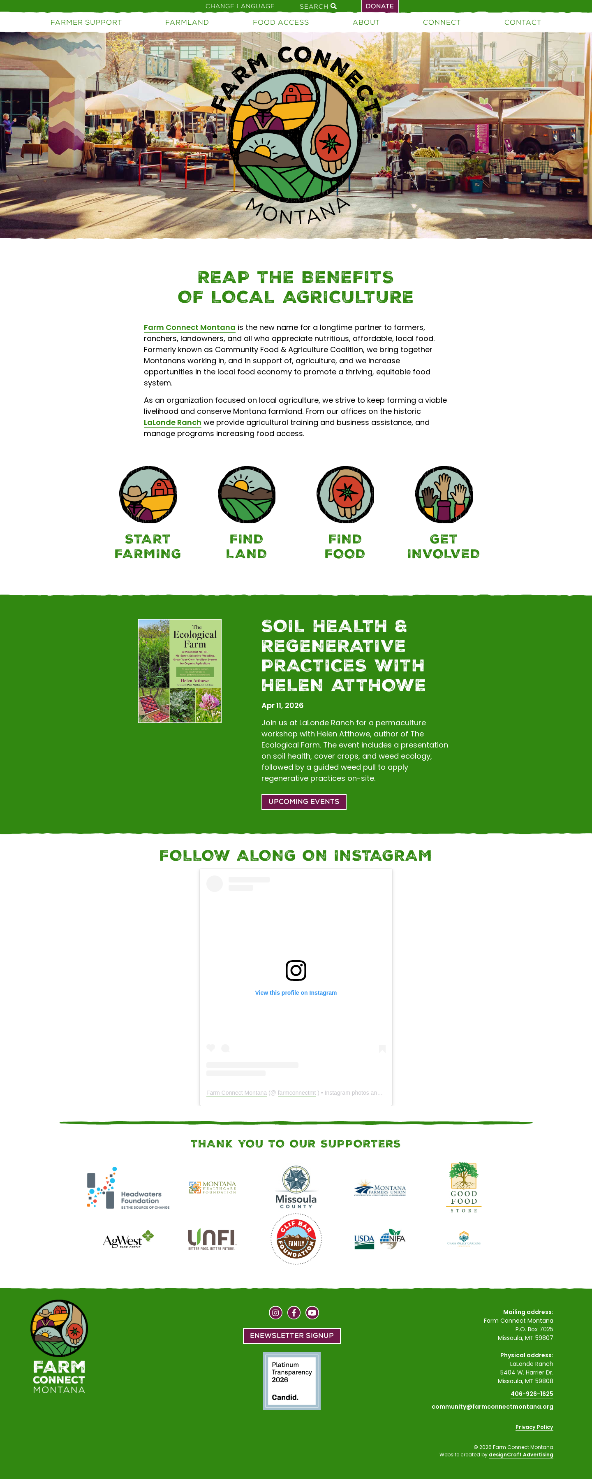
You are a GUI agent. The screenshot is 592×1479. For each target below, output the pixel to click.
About (366, 22)
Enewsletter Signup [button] (292, 1336)
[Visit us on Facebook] (294, 1313)
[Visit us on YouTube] (312, 1313)
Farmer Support (86, 22)
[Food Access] (345, 514)
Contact (522, 22)
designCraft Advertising (521, 1454)
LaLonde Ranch (172, 422)
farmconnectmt (297, 1092)
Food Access (281, 22)
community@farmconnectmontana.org (492, 1406)
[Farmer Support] (148, 514)
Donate (380, 6)
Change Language (240, 6)
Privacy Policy (534, 1426)
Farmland (187, 22)
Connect (442, 22)
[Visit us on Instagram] (275, 1313)
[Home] (296, 137)
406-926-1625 (532, 1394)
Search (318, 6)
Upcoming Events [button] (304, 802)
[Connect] (444, 514)
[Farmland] (246, 514)
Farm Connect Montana (190, 327)
